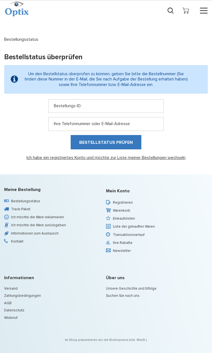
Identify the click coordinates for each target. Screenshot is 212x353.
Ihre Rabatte (122, 243)
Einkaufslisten (124, 218)
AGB (8, 303)
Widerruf (10, 318)
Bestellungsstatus (25, 201)
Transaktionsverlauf (128, 235)
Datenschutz (14, 310)
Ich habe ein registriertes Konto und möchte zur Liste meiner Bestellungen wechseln (106, 158)
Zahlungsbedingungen (22, 295)
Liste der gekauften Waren (134, 226)
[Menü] (203, 10)
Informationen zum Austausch (35, 233)
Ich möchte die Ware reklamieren (37, 217)
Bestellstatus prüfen (106, 142)
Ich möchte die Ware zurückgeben (38, 225)
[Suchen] (170, 10)
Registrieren (123, 202)
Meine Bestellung (22, 190)
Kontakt (17, 241)
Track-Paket (20, 209)
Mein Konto (118, 191)
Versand (11, 288)
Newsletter (122, 251)
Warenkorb (121, 210)
